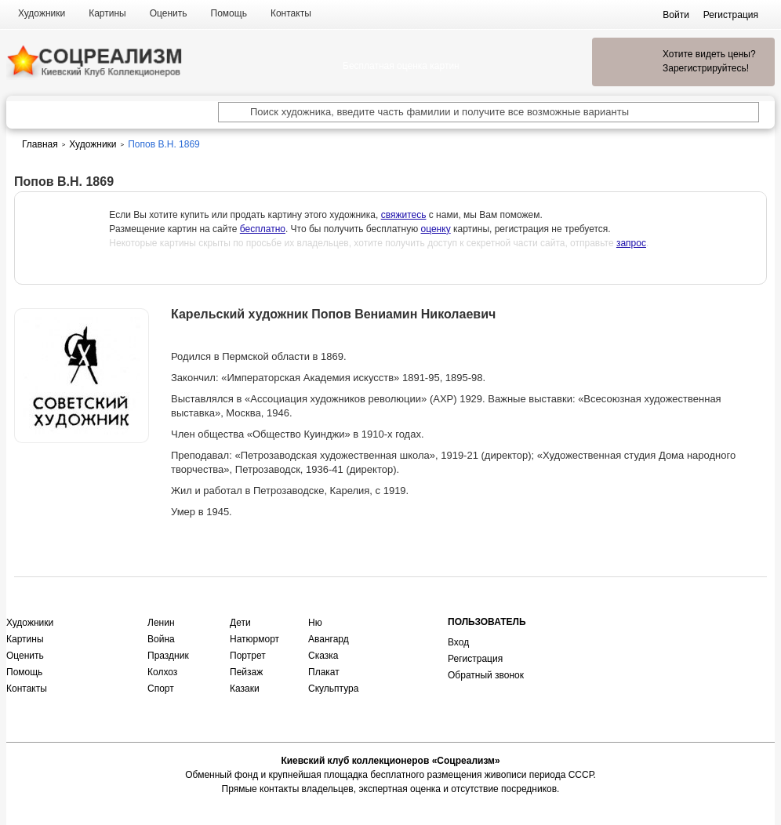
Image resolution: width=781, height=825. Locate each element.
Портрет (248, 655)
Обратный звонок (486, 675)
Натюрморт (254, 639)
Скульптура (333, 688)
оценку (436, 229)
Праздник (168, 655)
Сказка (323, 655)
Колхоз (162, 672)
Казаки (245, 688)
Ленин (161, 622)
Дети (240, 622)
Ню (315, 622)
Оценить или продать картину (81, 483)
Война (161, 639)
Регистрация (475, 658)
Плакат (324, 672)
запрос (631, 243)
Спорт (160, 688)
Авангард (328, 639)
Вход (458, 642)
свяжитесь (404, 214)
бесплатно (262, 229)
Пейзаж (246, 672)
